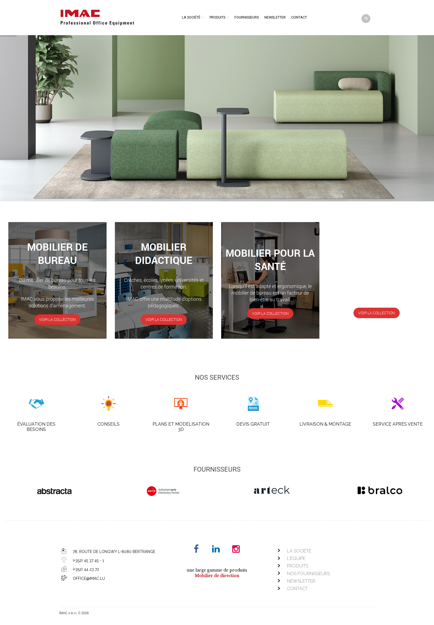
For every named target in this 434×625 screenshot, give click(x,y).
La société (191, 17)
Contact (299, 17)
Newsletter (275, 17)
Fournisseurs (246, 17)
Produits (217, 17)
